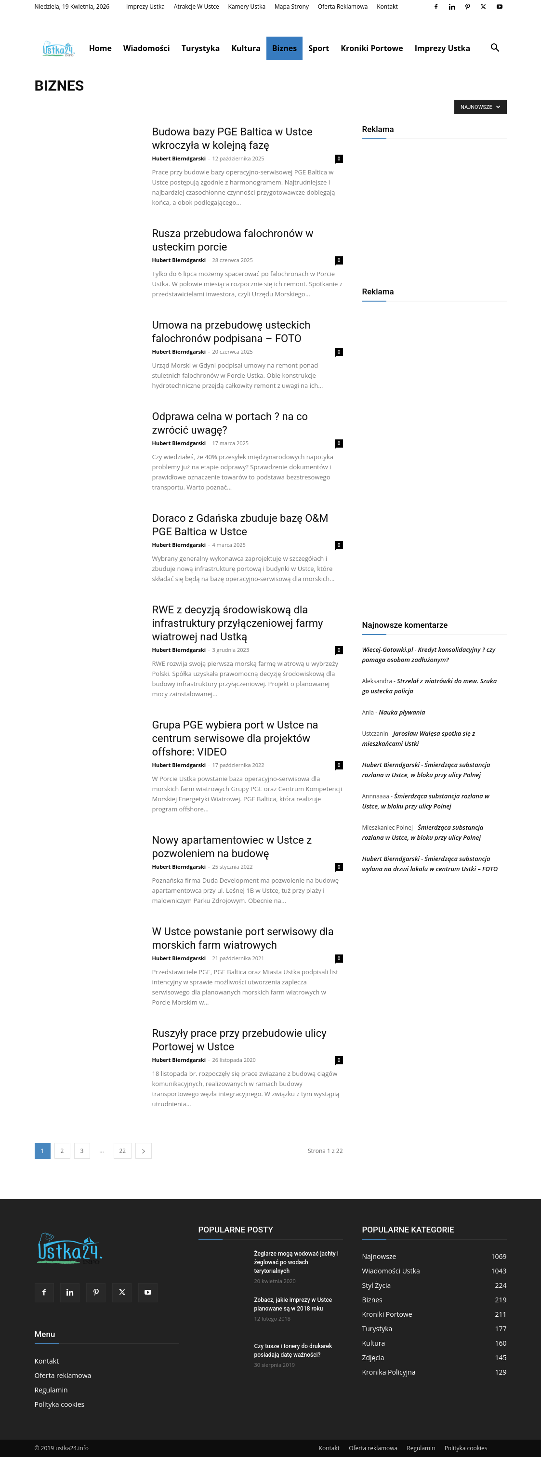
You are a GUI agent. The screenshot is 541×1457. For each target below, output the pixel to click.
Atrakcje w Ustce (196, 6)
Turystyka (201, 48)
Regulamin (51, 1389)
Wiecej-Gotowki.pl (387, 649)
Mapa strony (292, 6)
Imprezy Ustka (145, 6)
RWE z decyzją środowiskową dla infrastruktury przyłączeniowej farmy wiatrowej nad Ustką (237, 623)
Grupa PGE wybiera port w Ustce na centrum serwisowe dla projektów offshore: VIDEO (235, 738)
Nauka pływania (402, 712)
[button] (495, 48)
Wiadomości (146, 48)
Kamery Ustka (247, 6)
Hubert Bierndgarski (179, 158)
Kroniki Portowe (372, 48)
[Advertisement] (434, 209)
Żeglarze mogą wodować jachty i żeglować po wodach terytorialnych (296, 1262)
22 (122, 1151)
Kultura (245, 48)
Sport (318, 48)
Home (100, 48)
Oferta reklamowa (343, 6)
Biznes (284, 48)
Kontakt (387, 6)
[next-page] (143, 1151)
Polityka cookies (60, 1404)
